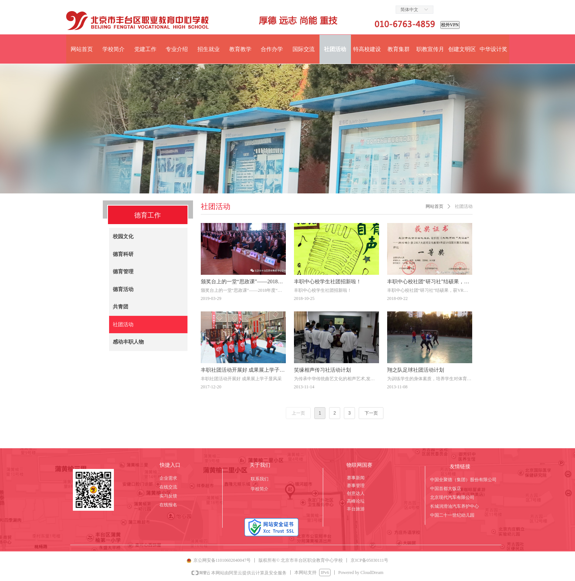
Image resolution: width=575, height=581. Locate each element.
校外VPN (450, 24)
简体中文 (409, 9)
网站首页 (434, 206)
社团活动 (464, 206)
